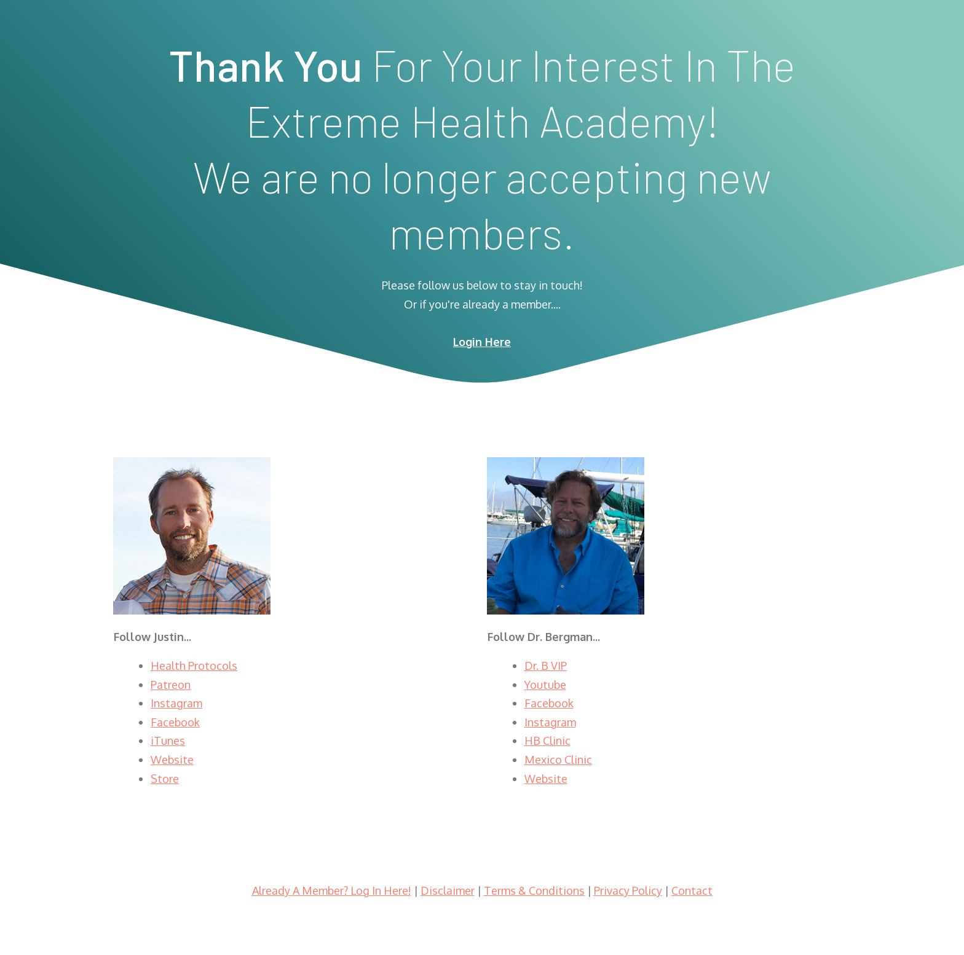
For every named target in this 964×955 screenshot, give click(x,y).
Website (172, 759)
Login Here (482, 341)
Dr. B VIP (545, 665)
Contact (692, 890)
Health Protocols (194, 665)
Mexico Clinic (558, 759)
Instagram (176, 703)
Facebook (175, 722)
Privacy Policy (628, 890)
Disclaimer (448, 890)
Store (165, 778)
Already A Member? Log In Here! (331, 890)
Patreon (171, 684)
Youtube (545, 684)
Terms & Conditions (534, 890)
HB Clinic (547, 740)
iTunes (168, 740)
